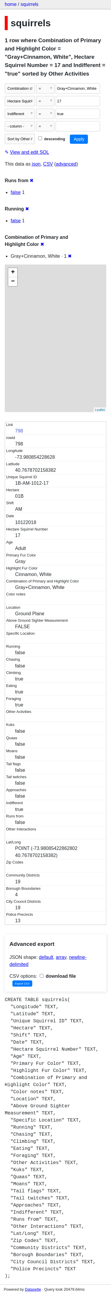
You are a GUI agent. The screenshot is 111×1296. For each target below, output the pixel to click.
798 (19, 430)
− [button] (13, 281)
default (46, 957)
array (61, 957)
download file (58, 976)
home (11, 4)
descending (51, 139)
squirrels (29, 4)
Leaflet (100, 410)
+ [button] (13, 272)
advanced (66, 164)
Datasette (33, 1289)
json (36, 164)
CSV (48, 164)
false (16, 192)
